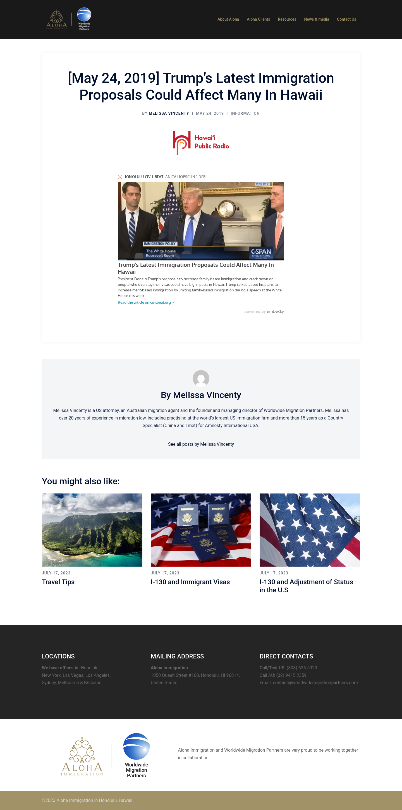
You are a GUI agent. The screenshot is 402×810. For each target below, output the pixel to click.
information (245, 113)
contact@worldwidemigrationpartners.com (315, 682)
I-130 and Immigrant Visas (190, 582)
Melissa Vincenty (169, 113)
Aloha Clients (258, 19)
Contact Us (346, 19)
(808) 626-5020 (302, 667)
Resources (287, 19)
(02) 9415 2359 (291, 675)
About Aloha (228, 19)
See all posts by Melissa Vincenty (201, 444)
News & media (316, 19)
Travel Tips (58, 582)
